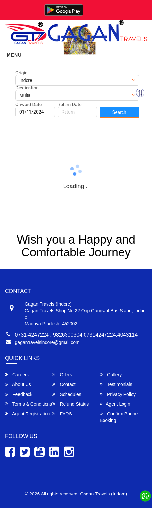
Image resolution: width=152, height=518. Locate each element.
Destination (27, 88)
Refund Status (70, 404)
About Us (18, 384)
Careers (17, 374)
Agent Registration (27, 413)
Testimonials (116, 384)
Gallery (111, 374)
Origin (21, 73)
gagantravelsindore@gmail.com (47, 342)
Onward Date (28, 104)
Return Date (70, 104)
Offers (62, 374)
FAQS (62, 413)
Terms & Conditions (28, 404)
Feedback (18, 394)
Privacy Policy (118, 394)
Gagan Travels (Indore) (103, 493)
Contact (64, 384)
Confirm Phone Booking (119, 417)
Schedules (66, 394)
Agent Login (115, 404)
